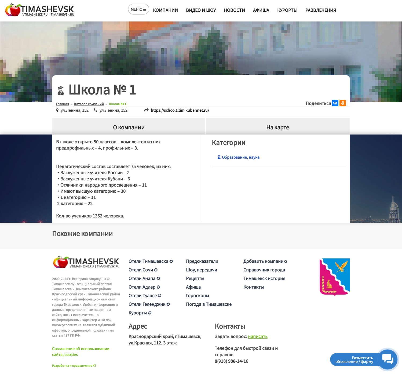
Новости (234, 10)
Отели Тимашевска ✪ (151, 261)
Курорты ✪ (140, 312)
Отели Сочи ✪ (143, 269)
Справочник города (264, 269)
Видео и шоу (201, 10)
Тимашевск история (264, 278)
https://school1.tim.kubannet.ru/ (180, 110)
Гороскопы (197, 295)
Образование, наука (238, 157)
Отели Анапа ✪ (144, 278)
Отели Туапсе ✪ (145, 295)
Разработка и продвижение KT (74, 365)
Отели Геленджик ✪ (149, 304)
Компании (165, 10)
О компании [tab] (129, 127)
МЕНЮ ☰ (139, 9)
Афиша (261, 10)
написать (258, 336)
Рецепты (195, 278)
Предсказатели (202, 261)
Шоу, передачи (201, 269)
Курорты (287, 10)
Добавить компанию (265, 261)
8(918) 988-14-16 (231, 361)
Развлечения (320, 10)
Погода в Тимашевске (209, 304)
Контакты (253, 286)
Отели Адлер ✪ (144, 286)
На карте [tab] (277, 127)
